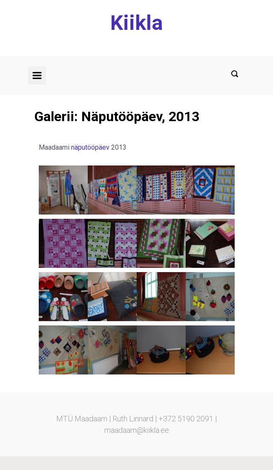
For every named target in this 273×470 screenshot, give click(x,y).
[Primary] (37, 75)
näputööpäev (90, 147)
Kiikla (136, 23)
